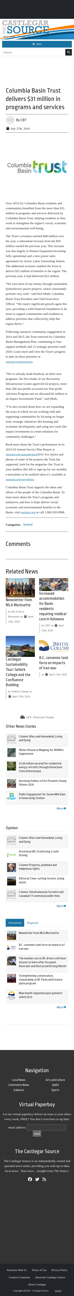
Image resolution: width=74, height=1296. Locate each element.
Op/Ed (55, 1085)
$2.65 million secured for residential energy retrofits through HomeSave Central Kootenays (40, 767)
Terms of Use (39, 1270)
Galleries (19, 1090)
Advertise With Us (16, 1270)
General (28, 524)
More (61, 808)
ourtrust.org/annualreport (21, 454)
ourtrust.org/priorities (19, 361)
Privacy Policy (59, 1270)
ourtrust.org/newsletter (20, 479)
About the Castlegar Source (50, 1277)
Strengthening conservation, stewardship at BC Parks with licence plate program (40, 979)
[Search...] (33, 52)
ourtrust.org (28, 512)
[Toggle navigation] (37, 44)
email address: (17, 1127)
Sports (55, 1090)
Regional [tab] (32, 923)
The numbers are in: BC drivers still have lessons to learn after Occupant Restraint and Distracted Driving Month (42, 962)
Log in (58, 1290)
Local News (18, 1080)
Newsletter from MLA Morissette (39, 933)
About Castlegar (37, 1284)
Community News (18, 1085)
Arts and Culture (55, 1080)
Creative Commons (19, 1277)
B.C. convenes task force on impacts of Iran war (53, 662)
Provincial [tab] (15, 923)
